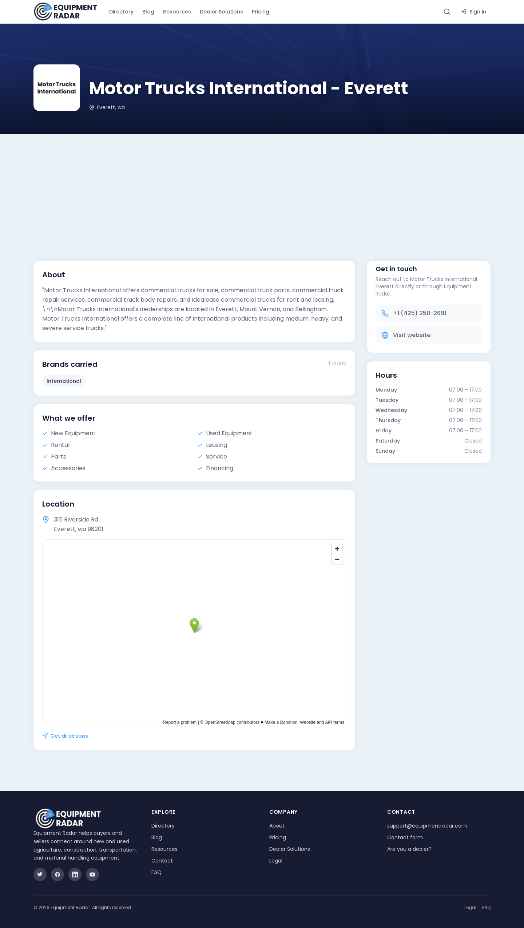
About (277, 825)
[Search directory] (446, 11)
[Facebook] (57, 874)
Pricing (260, 11)
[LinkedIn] (75, 874)
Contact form (405, 837)
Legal (275, 860)
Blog (148, 11)
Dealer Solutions (221, 11)
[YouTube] (92, 874)
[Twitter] (40, 874)
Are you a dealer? (409, 849)
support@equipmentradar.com (427, 825)
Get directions (65, 735)
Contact (162, 860)
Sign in (473, 11)
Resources (177, 11)
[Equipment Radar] (65, 11)
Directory (121, 11)
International (64, 381)
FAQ (156, 872)
